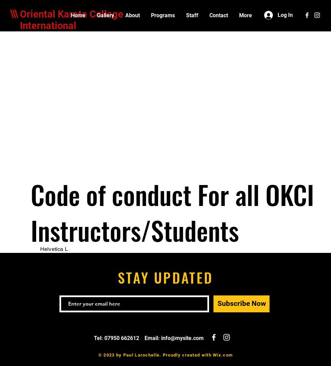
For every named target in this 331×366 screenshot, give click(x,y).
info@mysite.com (182, 338)
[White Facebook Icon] (307, 15)
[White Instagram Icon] (317, 15)
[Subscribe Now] (241, 303)
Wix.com (223, 355)
